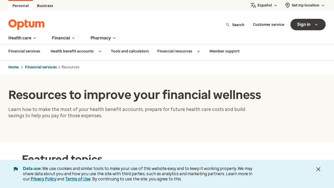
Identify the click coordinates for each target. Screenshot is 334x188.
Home (13, 67)
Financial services (41, 67)
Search (234, 24)
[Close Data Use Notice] (318, 169)
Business (45, 6)
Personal (21, 6)
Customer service (268, 24)
